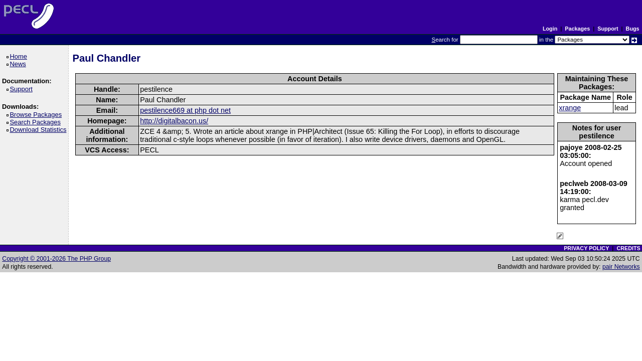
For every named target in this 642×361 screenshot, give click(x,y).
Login (550, 29)
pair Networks (621, 266)
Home (20, 56)
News (19, 64)
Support (607, 29)
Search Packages (37, 122)
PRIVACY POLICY (586, 248)
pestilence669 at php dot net (185, 110)
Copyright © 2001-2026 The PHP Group (56, 258)
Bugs (632, 29)
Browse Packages (37, 114)
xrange (570, 108)
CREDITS (628, 248)
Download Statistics (40, 129)
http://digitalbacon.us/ (174, 121)
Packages (577, 29)
